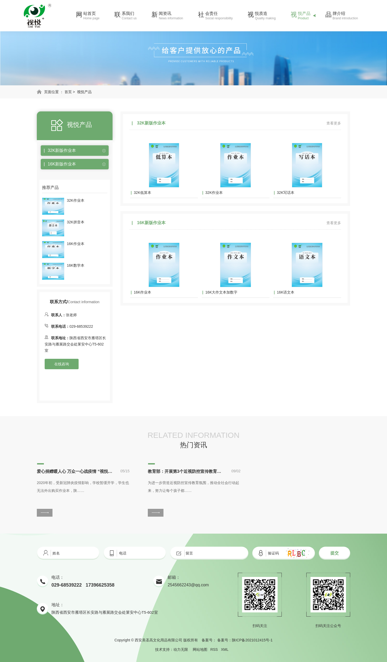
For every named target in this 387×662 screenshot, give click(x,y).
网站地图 (200, 649)
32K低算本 (142, 192)
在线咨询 (61, 364)
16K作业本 (75, 244)
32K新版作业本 (62, 150)
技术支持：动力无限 (171, 649)
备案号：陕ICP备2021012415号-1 (245, 640)
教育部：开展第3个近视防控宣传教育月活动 (186, 471)
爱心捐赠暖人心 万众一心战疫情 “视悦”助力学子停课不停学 (75, 471)
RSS (214, 649)
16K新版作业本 (62, 164)
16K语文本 (285, 292)
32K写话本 (285, 192)
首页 (68, 92)
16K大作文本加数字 (221, 292)
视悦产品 (84, 92)
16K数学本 (75, 265)
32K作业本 (75, 200)
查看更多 (333, 123)
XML (224, 649)
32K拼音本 (75, 222)
